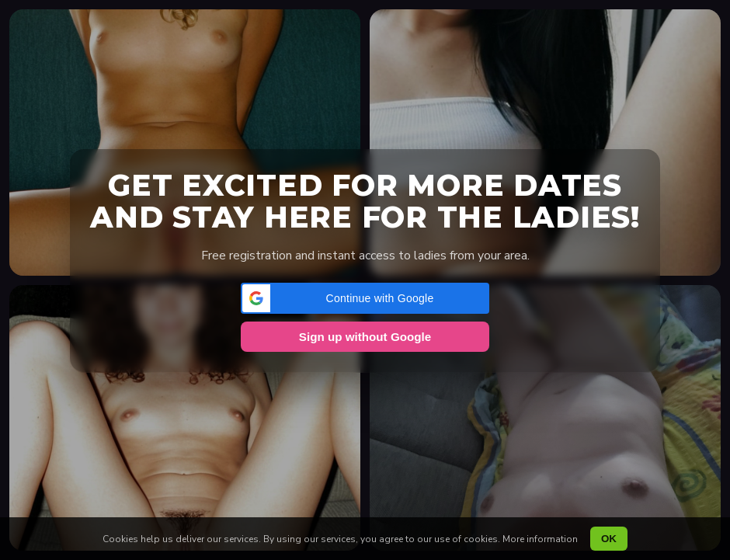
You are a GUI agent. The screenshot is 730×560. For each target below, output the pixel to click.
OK (609, 538)
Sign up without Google (365, 336)
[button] (365, 298)
